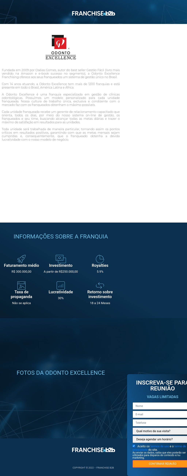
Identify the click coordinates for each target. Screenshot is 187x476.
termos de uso (160, 446)
